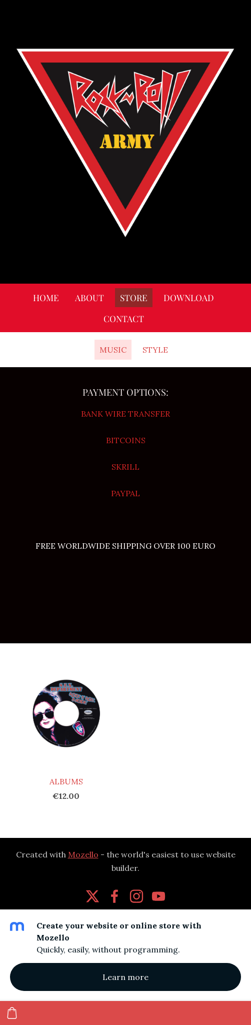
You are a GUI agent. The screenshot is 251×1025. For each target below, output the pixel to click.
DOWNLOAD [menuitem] (189, 297)
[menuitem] (83, 348)
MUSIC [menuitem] (113, 350)
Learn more (125, 977)
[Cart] (12, 1013)
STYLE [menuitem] (155, 350)
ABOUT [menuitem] (89, 297)
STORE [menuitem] (134, 297)
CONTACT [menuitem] (124, 318)
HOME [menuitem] (46, 297)
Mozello (83, 854)
